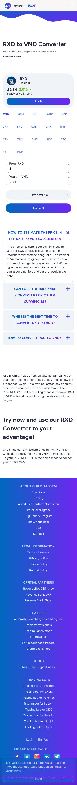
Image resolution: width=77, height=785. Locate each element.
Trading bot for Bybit (38, 727)
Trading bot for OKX (38, 709)
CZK (6, 139)
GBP (50, 114)
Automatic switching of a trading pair (38, 619)
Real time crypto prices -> (23, 51)
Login (30, 739)
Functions (38, 492)
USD (21, 114)
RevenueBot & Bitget (38, 600)
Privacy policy (38, 558)
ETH (6, 152)
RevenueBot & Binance (38, 588)
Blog (38, 528)
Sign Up (42, 739)
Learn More (13, 770)
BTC (63, 139)
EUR (35, 114)
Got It (38, 778)
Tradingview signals (38, 625)
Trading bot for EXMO (38, 691)
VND (6, 114)
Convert (38, 208)
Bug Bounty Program (38, 516)
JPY (5, 126)
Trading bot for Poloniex (38, 697)
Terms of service (38, 552)
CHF (35, 139)
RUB (34, 126)
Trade (38, 101)
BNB (20, 152)
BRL (19, 126)
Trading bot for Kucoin (38, 703)
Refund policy (38, 570)
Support (38, 533)
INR (62, 126)
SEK (49, 139)
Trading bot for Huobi (38, 721)
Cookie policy (38, 564)
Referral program (38, 510)
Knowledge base (38, 522)
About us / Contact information (38, 504)
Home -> (7, 51)
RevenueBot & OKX (38, 594)
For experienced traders (38, 643)
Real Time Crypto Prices (38, 667)
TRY (20, 139)
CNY (65, 114)
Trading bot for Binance (38, 686)
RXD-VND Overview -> (46, 51)
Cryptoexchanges (38, 648)
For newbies (38, 637)
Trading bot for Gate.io (38, 715)
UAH (49, 126)
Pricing (38, 498)
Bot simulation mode (38, 631)
